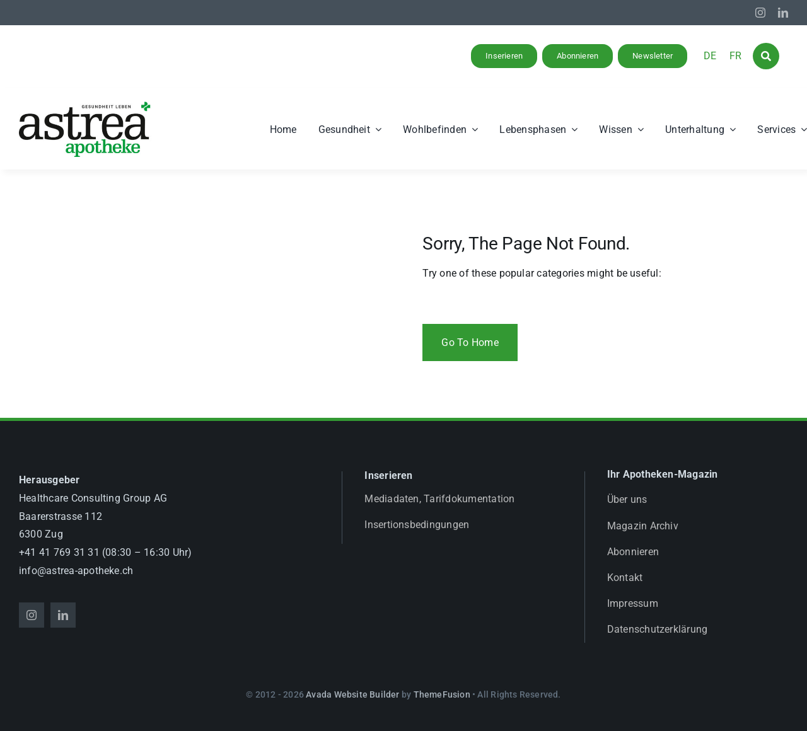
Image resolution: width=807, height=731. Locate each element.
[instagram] (760, 13)
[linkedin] (783, 13)
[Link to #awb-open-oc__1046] (766, 56)
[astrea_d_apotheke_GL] (85, 106)
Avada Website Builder (352, 694)
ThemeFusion (442, 694)
